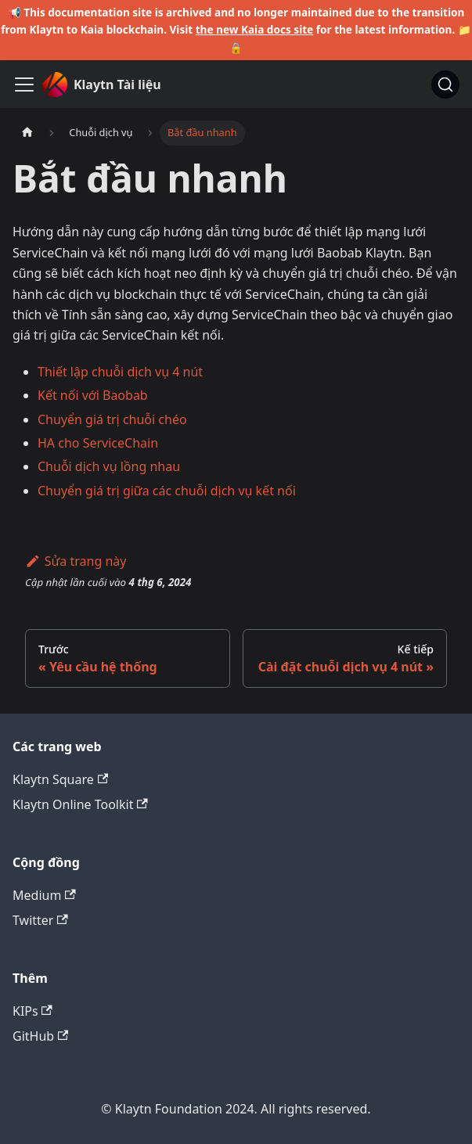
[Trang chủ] (27, 133)
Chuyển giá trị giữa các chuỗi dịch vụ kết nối (167, 490)
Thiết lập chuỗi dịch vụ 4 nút (120, 371)
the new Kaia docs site (255, 29)
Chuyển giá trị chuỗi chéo (112, 419)
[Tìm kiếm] (445, 84)
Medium (44, 895)
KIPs (32, 1011)
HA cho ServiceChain (98, 442)
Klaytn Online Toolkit (80, 804)
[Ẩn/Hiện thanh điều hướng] (24, 84)
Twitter (40, 920)
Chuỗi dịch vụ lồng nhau (109, 466)
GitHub (40, 1036)
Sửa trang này (75, 561)
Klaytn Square (60, 779)
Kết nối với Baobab (93, 395)
